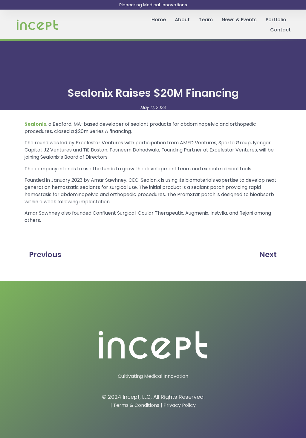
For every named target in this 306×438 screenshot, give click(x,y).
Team (206, 19)
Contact (280, 29)
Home (159, 19)
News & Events (239, 19)
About (182, 19)
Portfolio (276, 19)
